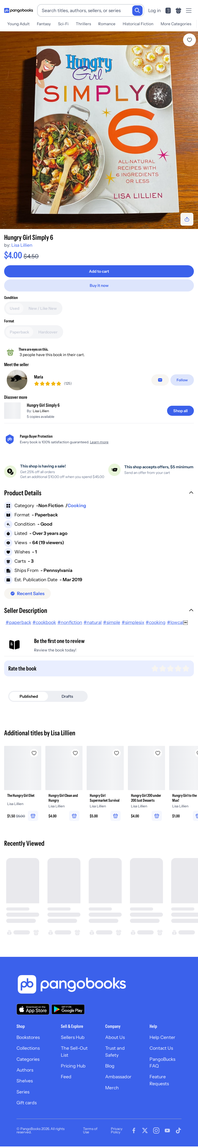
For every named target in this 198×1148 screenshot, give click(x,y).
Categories (27, 1062)
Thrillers (83, 23)
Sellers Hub (73, 1041)
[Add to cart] (99, 271)
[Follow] (182, 381)
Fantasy (44, 23)
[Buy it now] (99, 285)
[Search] (137, 10)
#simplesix (133, 626)
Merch (112, 1091)
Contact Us (161, 1052)
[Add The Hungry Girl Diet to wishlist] (34, 757)
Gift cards (26, 1106)
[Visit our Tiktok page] (178, 1134)
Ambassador (118, 1080)
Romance (107, 23)
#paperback (18, 626)
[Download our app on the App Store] (33, 1013)
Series (22, 1095)
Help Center (162, 1041)
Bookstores (28, 1041)
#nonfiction (69, 626)
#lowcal (175, 626)
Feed (66, 1080)
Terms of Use (90, 1134)
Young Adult (18, 23)
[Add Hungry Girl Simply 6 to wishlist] (189, 39)
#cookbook (44, 626)
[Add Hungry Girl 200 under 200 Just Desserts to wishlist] (158, 757)
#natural (93, 626)
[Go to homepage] (18, 10)
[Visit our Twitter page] (145, 1134)
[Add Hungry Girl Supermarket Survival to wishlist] (116, 757)
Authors (24, 1073)
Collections (28, 1052)
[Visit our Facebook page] (134, 1134)
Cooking (77, 509)
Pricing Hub (73, 1069)
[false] (160, 381)
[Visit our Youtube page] (167, 1134)
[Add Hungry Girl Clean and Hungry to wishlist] (75, 757)
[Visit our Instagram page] (156, 1134)
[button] (99, 497)
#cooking (156, 626)
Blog (109, 1069)
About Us (115, 1041)
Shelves (24, 1084)
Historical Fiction (138, 23)
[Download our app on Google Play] (68, 1013)
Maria (38, 378)
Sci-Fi (63, 23)
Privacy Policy (116, 1134)
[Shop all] (180, 414)
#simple (111, 626)
